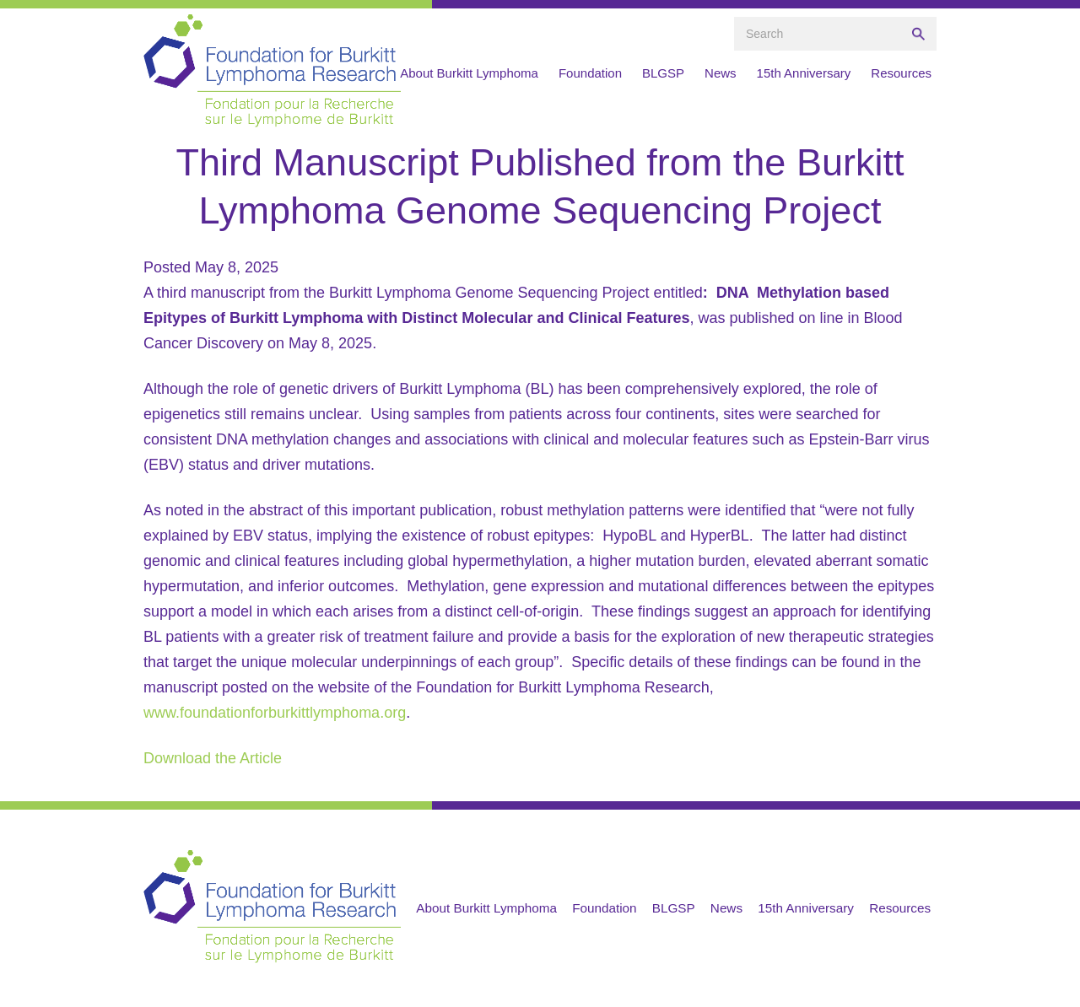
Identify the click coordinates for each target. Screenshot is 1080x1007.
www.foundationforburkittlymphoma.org (274, 712)
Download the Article (212, 758)
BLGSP (663, 73)
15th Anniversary (804, 73)
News (721, 73)
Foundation (590, 73)
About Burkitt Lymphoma (469, 73)
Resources (901, 73)
